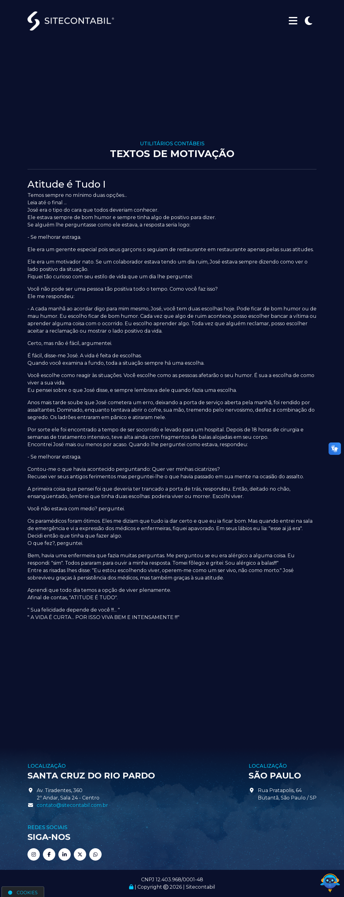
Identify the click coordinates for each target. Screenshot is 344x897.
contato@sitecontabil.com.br (72, 805)
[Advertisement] (172, 94)
